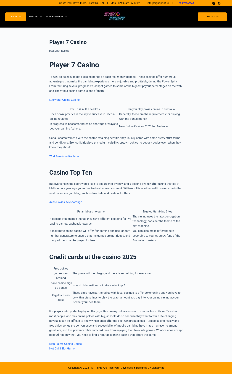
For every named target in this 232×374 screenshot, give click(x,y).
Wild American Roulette (64, 156)
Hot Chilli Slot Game (62, 348)
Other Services (57, 17)
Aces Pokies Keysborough (65, 202)
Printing (36, 17)
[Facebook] (219, 3)
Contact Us (212, 17)
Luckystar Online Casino (64, 99)
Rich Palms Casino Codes (65, 344)
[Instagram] (213, 3)
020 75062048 (186, 3)
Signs (16, 17)
